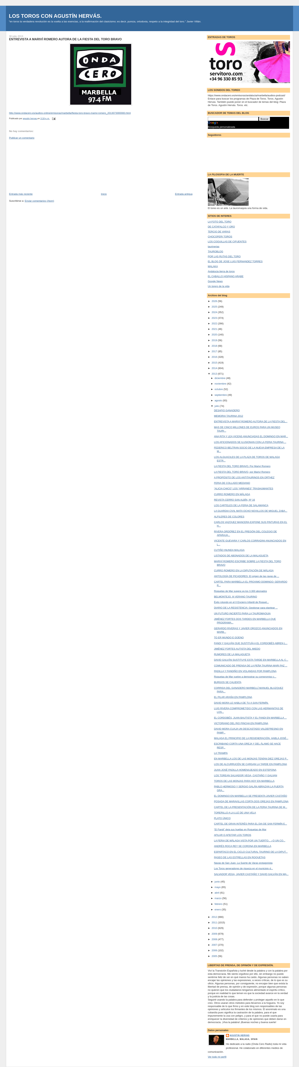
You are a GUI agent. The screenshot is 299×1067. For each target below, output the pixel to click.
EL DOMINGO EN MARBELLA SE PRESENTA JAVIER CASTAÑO (250, 795)
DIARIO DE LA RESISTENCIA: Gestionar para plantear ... (246, 607)
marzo (218, 898)
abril (217, 892)
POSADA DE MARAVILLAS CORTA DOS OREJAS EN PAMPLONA (251, 801)
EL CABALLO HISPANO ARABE (226, 276)
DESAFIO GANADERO (227, 410)
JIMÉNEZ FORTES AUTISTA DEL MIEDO (237, 648)
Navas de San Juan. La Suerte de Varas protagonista (243, 862)
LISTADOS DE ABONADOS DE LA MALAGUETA (241, 555)
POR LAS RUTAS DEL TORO (224, 256)
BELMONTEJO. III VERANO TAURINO (235, 596)
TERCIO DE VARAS (219, 231)
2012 (215, 917)
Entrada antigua (184, 194)
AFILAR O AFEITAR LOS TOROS (232, 835)
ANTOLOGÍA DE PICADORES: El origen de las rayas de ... (246, 576)
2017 (215, 351)
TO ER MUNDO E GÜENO (229, 637)
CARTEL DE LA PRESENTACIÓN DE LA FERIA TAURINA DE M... (250, 807)
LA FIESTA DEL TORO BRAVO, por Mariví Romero (242, 471)
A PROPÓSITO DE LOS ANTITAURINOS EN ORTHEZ (244, 477)
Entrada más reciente (21, 194)
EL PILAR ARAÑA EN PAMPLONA (233, 697)
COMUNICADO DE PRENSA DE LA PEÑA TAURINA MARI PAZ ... (250, 665)
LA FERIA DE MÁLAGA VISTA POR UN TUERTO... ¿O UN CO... (249, 840)
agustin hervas (240, 1035)
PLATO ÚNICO (222, 818)
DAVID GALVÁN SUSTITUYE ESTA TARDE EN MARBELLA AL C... (251, 659)
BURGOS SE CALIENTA (227, 682)
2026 (215, 301)
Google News (215, 281)
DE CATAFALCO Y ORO (221, 226)
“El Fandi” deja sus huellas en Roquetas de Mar (240, 829)
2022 (215, 323)
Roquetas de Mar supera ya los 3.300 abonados (240, 591)
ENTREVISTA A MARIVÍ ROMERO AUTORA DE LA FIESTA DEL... (250, 421)
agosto (219, 400)
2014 (215, 368)
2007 (215, 944)
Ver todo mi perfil (217, 1056)
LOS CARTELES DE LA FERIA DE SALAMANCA (241, 505)
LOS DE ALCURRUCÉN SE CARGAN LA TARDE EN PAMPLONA (250, 764)
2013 (215, 373)
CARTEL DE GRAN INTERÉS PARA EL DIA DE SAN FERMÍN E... (250, 823)
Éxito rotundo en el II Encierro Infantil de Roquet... (241, 602)
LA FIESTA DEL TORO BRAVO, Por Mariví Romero (242, 466)
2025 (215, 306)
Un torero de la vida (218, 286)
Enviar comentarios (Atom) (39, 200)
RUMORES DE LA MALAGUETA (232, 654)
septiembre (221, 394)
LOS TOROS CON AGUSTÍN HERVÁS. (55, 16)
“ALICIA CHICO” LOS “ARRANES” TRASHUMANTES (243, 488)
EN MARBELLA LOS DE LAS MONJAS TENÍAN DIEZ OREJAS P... (251, 758)
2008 (215, 939)
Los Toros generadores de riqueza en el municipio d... (243, 868)
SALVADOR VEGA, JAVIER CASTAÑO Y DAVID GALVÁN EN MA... (251, 874)
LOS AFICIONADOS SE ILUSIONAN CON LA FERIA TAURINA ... (250, 442)
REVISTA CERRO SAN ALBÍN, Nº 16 (234, 499)
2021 (215, 329)
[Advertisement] (37, 165)
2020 (215, 334)
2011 (215, 922)
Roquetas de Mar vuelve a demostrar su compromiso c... (245, 676)
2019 (215, 340)
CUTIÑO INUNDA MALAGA (229, 550)
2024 (215, 312)
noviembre (221, 383)
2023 (215, 318)
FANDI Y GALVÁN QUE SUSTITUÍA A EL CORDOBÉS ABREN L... (250, 643)
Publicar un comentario (21, 137)
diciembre (220, 378)
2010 (215, 928)
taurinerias (213, 246)
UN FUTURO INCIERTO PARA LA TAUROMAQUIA (242, 613)
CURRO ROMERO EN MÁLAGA (232, 494)
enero (218, 909)
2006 (215, 950)
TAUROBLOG (215, 251)
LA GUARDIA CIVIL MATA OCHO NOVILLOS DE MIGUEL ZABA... (250, 510)
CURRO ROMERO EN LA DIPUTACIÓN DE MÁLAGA (244, 570)
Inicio (104, 194)
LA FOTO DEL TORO (219, 221)
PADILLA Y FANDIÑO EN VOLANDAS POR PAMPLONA (245, 671)
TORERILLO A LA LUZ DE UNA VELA (235, 812)
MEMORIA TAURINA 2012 (228, 415)
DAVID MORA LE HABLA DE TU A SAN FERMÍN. (241, 702)
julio (217, 406)
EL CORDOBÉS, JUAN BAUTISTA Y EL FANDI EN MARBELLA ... (250, 717)
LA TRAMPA (221, 753)
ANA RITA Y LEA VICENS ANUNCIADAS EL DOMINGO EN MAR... (251, 436)
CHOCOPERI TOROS (220, 236)
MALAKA (213, 266)
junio (217, 881)
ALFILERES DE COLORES (229, 516)
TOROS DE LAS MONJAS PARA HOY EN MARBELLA (244, 781)
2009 (215, 933)
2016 (215, 356)
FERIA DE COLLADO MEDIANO (232, 483)
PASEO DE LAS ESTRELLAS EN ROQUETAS (239, 857)
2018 (215, 345)
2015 (215, 362)
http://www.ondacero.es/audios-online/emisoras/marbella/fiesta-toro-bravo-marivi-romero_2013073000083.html (70, 113)
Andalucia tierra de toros (221, 271)
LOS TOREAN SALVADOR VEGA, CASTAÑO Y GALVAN (245, 775)
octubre (219, 389)
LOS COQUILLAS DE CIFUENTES (227, 241)
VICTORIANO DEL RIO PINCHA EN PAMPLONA (241, 723)
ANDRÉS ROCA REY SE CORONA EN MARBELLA (242, 846)
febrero (219, 904)
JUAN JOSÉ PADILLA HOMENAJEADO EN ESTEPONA (245, 769)
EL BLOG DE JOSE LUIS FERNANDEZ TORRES (235, 261)
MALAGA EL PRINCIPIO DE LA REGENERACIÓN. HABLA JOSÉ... (251, 738)
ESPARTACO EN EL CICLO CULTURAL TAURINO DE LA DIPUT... (251, 851)
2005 (215, 956)
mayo (218, 887)
